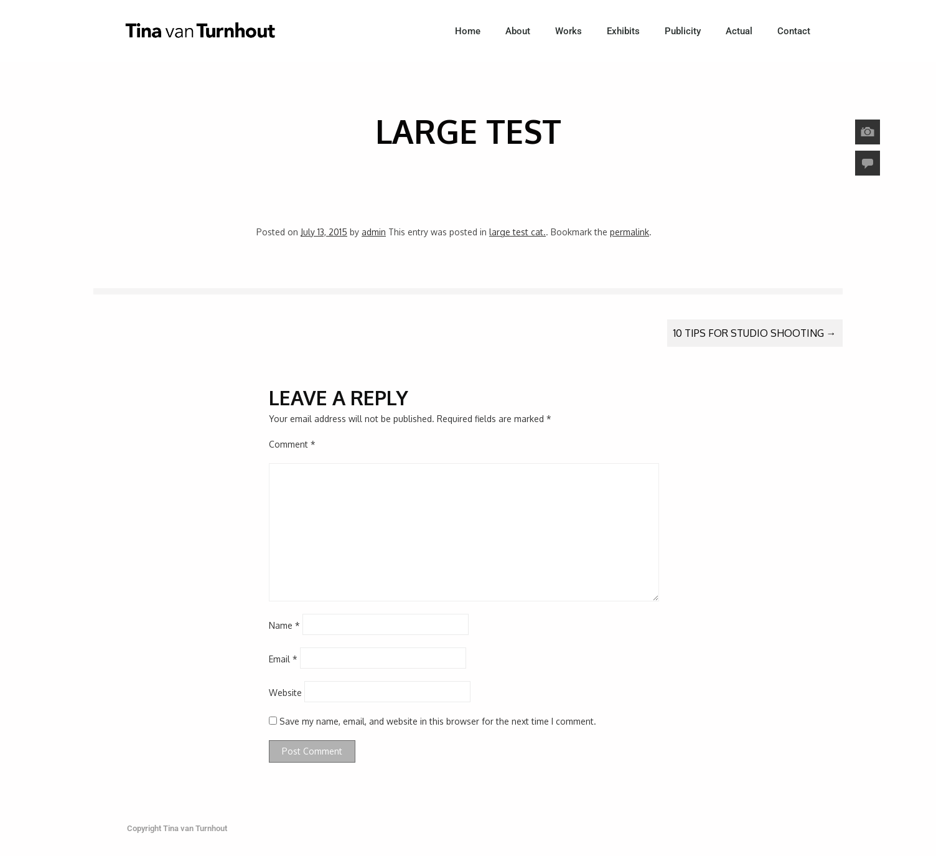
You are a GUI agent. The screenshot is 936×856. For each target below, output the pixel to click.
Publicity (683, 31)
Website (285, 692)
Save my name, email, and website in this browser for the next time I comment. (437, 721)
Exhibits (623, 31)
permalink (629, 232)
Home (467, 31)
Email (283, 659)
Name (284, 625)
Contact (793, 31)
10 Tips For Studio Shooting (754, 333)
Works (568, 31)
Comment (292, 444)
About (517, 31)
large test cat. (517, 232)
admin (374, 232)
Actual (739, 31)
